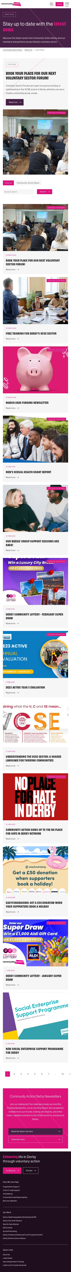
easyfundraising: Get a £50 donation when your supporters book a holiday (34, 904)
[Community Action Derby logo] (11, 4)
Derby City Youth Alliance (12, 1221)
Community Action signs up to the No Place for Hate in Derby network (34, 831)
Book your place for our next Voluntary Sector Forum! (33, 262)
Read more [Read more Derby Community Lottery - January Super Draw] (10, 985)
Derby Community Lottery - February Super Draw (34, 616)
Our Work (7, 1212)
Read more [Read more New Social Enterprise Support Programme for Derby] (10, 1058)
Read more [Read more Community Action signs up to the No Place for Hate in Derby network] (10, 839)
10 (63, 1074)
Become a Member (10, 1201)
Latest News (7, 1258)
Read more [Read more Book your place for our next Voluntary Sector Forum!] (10, 269)
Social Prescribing (10, 1231)
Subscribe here (18, 1139)
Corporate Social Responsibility (15, 1197)
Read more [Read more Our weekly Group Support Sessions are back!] (10, 550)
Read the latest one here (22, 1131)
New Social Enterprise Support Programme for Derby (34, 1050)
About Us (6, 1255)
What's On (28, 50)
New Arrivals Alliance (11, 1224)
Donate (59, 4)
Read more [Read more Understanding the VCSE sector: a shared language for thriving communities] (10, 766)
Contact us (10, 1170)
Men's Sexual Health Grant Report (28, 472)
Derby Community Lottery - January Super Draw (34, 977)
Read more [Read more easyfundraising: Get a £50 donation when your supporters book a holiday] (10, 912)
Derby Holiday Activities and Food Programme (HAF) (23, 1235)
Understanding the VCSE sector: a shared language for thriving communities (33, 758)
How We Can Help (11, 1182)
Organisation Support (11, 1187)
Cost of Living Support (11, 1190)
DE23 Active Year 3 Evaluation (25, 687)
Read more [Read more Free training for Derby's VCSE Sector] (10, 339)
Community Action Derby (12, 50)
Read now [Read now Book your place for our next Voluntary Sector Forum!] (13, 102)
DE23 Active (7, 1228)
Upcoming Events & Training (13, 1262)
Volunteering (8, 1194)
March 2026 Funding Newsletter (27, 402)
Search (51, 4)
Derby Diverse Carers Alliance (14, 1238)
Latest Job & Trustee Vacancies (15, 1265)
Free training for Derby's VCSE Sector (31, 333)
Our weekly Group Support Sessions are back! (32, 543)
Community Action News (28, 183)
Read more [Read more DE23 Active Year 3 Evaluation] (10, 693)
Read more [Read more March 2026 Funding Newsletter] (10, 408)
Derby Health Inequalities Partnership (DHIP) (19, 1217)
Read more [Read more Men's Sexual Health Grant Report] (10, 477)
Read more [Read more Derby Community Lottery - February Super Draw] (10, 623)
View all (8, 183)
